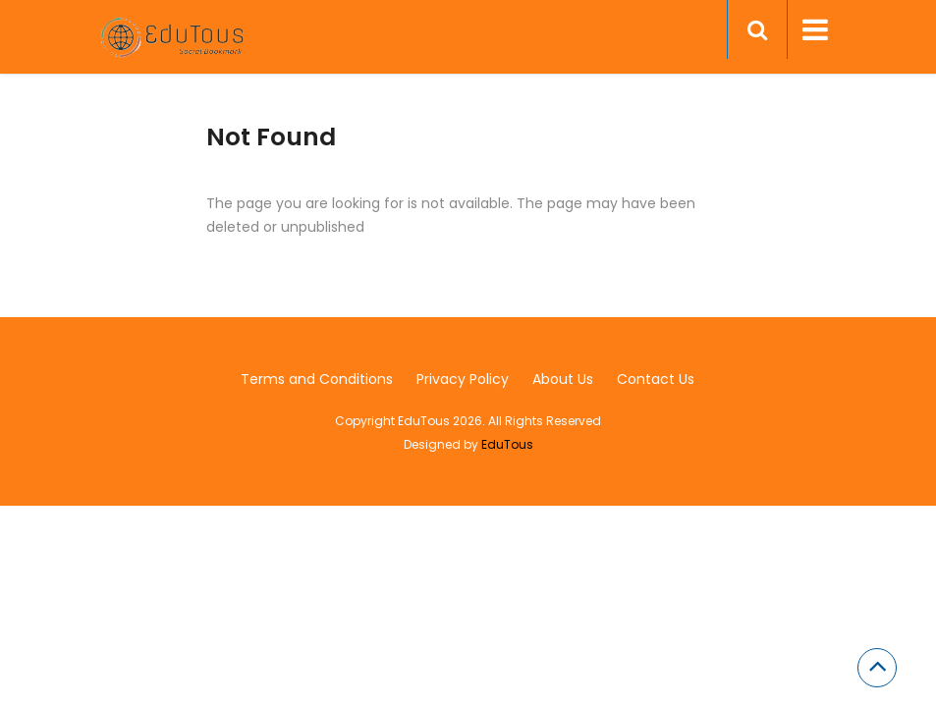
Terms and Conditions (317, 379)
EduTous (507, 444)
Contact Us (655, 379)
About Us (562, 379)
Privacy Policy (462, 379)
